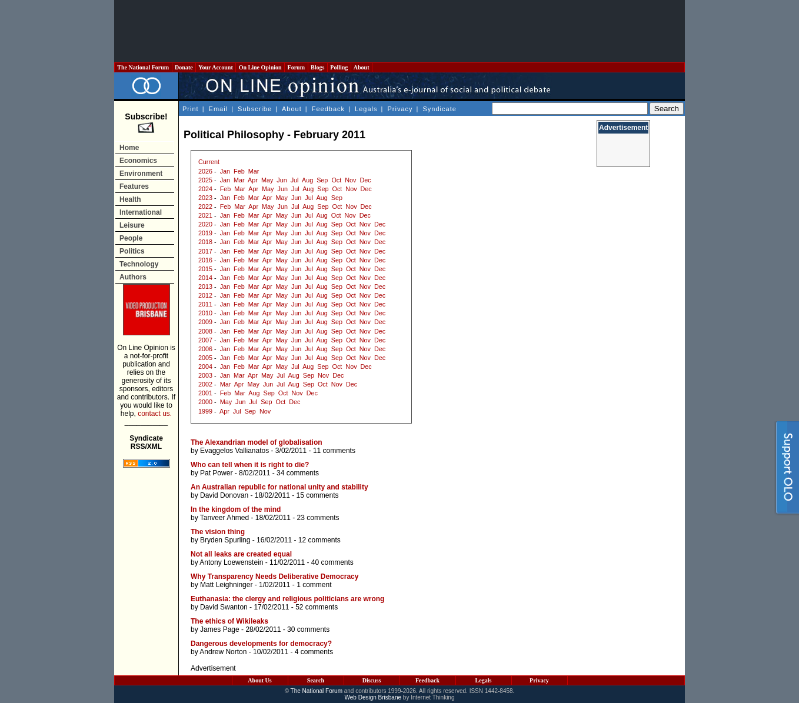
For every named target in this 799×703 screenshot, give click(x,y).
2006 (205, 348)
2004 (205, 366)
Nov (350, 180)
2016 (205, 260)
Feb (239, 171)
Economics (138, 160)
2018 (205, 241)
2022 (205, 206)
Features (134, 186)
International (140, 212)
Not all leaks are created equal (241, 554)
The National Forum (143, 67)
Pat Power (216, 473)
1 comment (314, 585)
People (130, 238)
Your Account (215, 67)
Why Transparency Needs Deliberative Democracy (274, 576)
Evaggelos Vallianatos (234, 451)
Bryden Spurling (225, 540)
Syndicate (440, 108)
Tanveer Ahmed (224, 518)
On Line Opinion (260, 67)
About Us (259, 680)
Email (218, 108)
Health (130, 199)
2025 (205, 180)
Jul (295, 180)
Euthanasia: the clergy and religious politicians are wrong (287, 599)
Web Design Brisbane (373, 697)
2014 (205, 277)
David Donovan (224, 495)
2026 (205, 171)
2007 (205, 340)
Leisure (132, 225)
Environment (140, 173)
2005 (205, 357)
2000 (205, 401)
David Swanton (224, 607)
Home (129, 148)
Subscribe (255, 108)
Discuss (371, 680)
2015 (205, 268)
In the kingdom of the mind (236, 509)
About (361, 67)
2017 (205, 251)
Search (315, 680)
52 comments (316, 607)
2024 (205, 188)
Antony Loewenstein (231, 562)
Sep (322, 180)
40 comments (332, 562)
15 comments (317, 495)
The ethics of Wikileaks (229, 621)
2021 (205, 215)
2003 (205, 375)
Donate (184, 67)
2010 (205, 312)
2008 (205, 331)
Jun (282, 180)
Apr (253, 180)
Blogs (317, 67)
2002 (205, 384)
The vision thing (218, 532)
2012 (205, 295)
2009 (205, 321)
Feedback (328, 108)
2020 (205, 224)
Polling (339, 67)
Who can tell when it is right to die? (250, 465)
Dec (365, 180)
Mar (253, 171)
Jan (225, 171)
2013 (205, 286)
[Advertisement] (399, 31)
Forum (296, 67)
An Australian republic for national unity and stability (279, 487)
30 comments (308, 629)
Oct (336, 180)
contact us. (155, 413)
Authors (133, 277)
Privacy (399, 108)
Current (208, 161)
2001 (205, 393)
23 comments (318, 518)
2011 (205, 304)
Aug (307, 180)
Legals (366, 108)
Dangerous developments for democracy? (261, 643)
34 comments (298, 473)
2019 (205, 232)
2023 (205, 197)
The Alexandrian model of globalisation (256, 442)
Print (190, 108)
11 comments (334, 451)
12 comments (319, 540)
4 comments (314, 652)
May (267, 180)
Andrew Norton (223, 652)
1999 (205, 411)
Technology (138, 264)
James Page (219, 629)
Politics (132, 251)
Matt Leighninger (226, 585)
